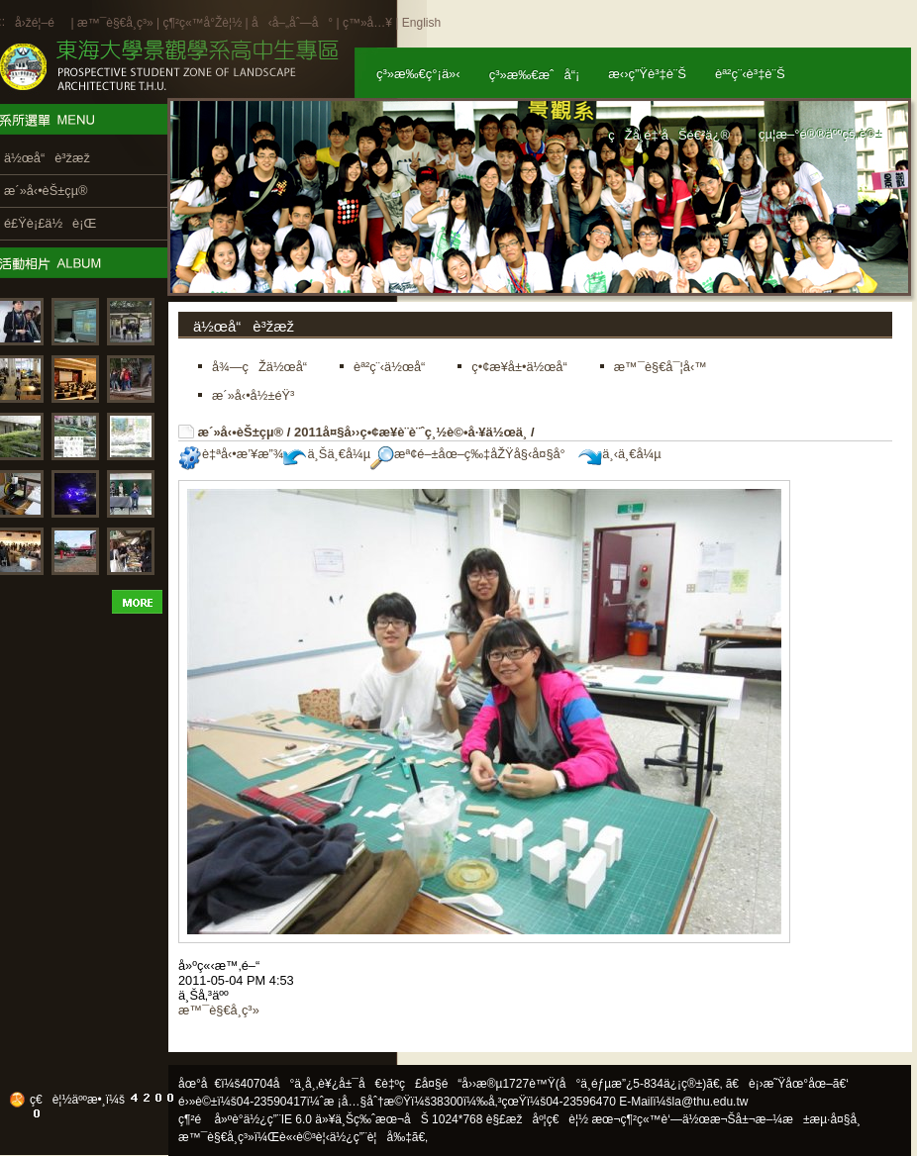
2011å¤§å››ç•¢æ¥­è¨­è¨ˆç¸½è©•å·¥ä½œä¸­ (410, 432)
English (421, 23)
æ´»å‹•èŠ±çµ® (241, 432)
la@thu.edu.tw (710, 1101)
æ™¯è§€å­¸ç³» (116, 23)
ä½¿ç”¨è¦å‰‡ (371, 1137)
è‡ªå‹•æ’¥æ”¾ (230, 453)
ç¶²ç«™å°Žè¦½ (202, 23)
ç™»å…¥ (367, 23)
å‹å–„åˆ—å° (292, 23)
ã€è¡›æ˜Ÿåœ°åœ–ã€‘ (787, 1084)
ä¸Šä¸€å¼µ (326, 453)
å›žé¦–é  (41, 23)
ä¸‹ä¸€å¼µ (619, 453)
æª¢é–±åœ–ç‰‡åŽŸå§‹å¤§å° (472, 453)
